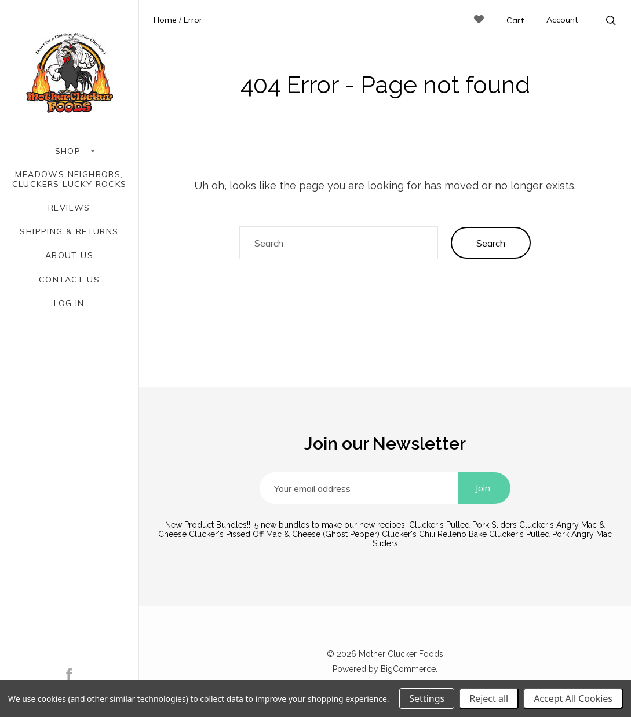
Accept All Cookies (573, 698)
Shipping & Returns (69, 232)
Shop (69, 151)
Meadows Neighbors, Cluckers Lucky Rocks (69, 179)
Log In (69, 303)
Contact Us (69, 280)
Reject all (488, 698)
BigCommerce (408, 669)
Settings (426, 698)
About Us (69, 255)
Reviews (69, 208)
